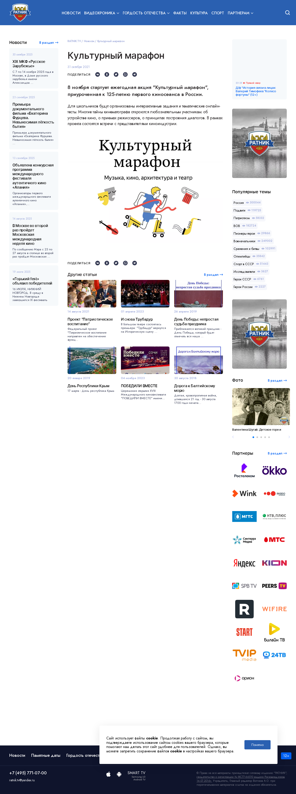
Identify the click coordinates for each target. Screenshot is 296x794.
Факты (180, 13)
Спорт (217, 13)
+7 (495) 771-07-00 (28, 773)
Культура (199, 13)
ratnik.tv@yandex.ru (22, 780)
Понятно (257, 744)
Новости (71, 13)
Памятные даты (45, 755)
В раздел (46, 42)
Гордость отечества (84, 755)
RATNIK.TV (74, 41)
